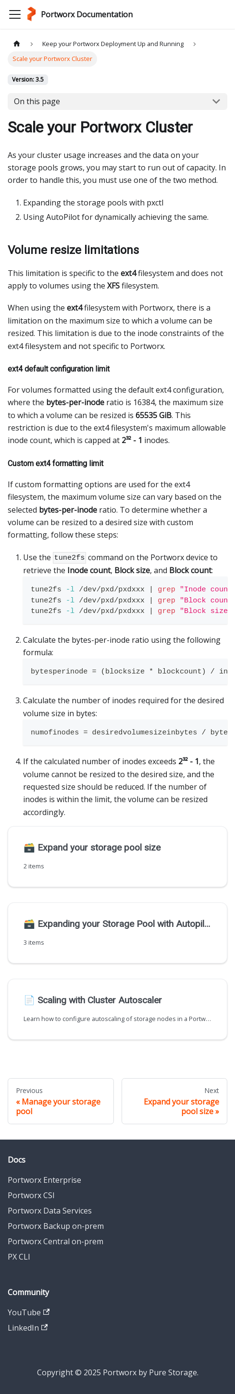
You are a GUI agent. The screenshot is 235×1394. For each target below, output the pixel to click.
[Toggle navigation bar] (15, 14)
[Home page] (17, 43)
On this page (37, 101)
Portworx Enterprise (44, 1180)
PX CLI (19, 1256)
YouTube (28, 1312)
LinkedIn (28, 1327)
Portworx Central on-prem (55, 1241)
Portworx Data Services (50, 1210)
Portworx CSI (31, 1195)
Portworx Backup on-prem (56, 1226)
